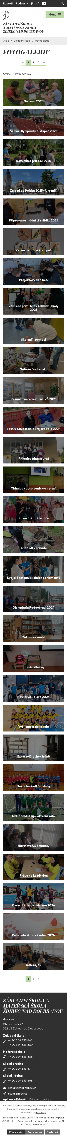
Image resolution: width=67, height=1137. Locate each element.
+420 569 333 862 (20, 1040)
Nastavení (52, 1132)
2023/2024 (23, 74)
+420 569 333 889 (20, 1044)
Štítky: (7, 73)
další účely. (41, 1112)
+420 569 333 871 (19, 1068)
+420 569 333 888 (20, 1056)
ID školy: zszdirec (27, 1099)
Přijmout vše (16, 1132)
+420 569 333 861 (20, 1080)
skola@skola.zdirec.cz (22, 1088)
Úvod (6, 40)
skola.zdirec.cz (17, 1093)
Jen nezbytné (35, 1132)
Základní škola (22, 40)
